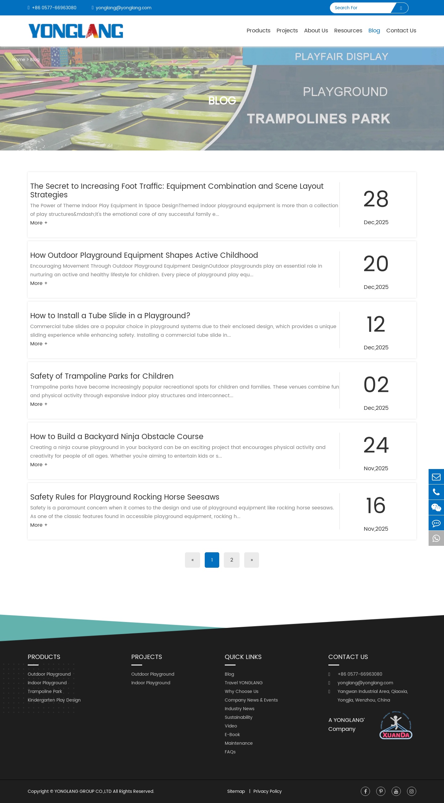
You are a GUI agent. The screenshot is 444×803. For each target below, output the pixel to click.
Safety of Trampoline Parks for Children (102, 376)
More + (39, 223)
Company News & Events (251, 700)
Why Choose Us (241, 691)
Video (231, 726)
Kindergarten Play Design (54, 700)
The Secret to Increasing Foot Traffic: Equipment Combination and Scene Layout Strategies (177, 191)
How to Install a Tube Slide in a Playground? (110, 316)
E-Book (232, 734)
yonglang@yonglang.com (121, 7)
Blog (374, 30)
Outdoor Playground (49, 674)
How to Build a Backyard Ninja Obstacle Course (117, 437)
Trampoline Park (45, 691)
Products (258, 30)
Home (18, 59)
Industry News (239, 708)
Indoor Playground (47, 682)
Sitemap (236, 791)
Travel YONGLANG (244, 682)
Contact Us (401, 30)
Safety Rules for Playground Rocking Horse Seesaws (125, 497)
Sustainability (239, 717)
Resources (348, 30)
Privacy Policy (267, 791)
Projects (287, 30)
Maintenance (239, 743)
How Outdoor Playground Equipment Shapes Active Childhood (144, 255)
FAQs (230, 752)
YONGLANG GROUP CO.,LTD (83, 791)
